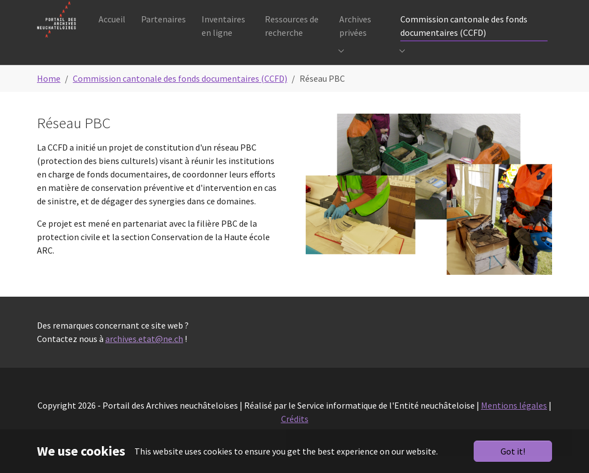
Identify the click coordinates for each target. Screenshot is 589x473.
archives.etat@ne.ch (144, 355)
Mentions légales (514, 422)
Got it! (513, 451)
